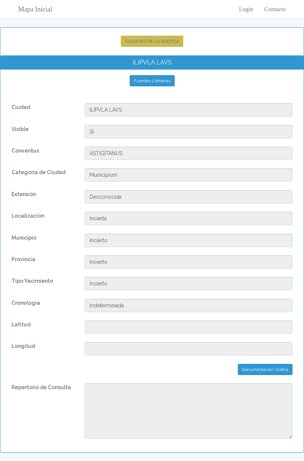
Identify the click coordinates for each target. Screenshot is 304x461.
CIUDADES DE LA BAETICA (152, 41)
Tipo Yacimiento (32, 281)
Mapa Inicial (35, 9)
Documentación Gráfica (265, 369)
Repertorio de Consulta (41, 387)
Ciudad (21, 107)
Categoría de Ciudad (38, 172)
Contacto (275, 9)
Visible (20, 129)
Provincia (23, 259)
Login (246, 9)
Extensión (24, 194)
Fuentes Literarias (152, 80)
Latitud (21, 324)
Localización (28, 216)
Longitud (23, 346)
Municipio (24, 238)
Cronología (26, 303)
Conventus (25, 151)
